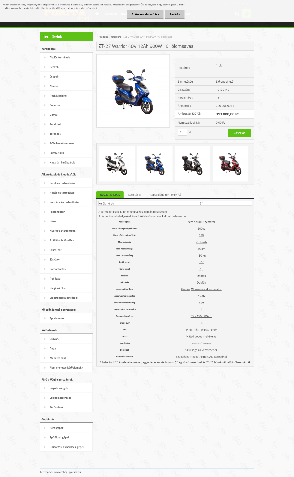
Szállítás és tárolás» (62, 240)
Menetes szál (58, 358)
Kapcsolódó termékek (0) (165, 194)
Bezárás (175, 14)
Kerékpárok (116, 37)
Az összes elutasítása (145, 14)
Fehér (213, 329)
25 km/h (201, 242)
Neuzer (54, 86)
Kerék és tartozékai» (62, 183)
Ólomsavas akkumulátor (206, 289)
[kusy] (182, 132)
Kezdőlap (103, 37)
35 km (201, 248)
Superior (55, 105)
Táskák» (55, 259)
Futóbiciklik (57, 153)
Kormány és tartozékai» (64, 202)
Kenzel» (54, 67)
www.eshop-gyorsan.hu (67, 472)
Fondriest (55, 124)
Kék (196, 329)
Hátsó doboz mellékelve (201, 336)
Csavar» (54, 339)
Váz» (53, 221)
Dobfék (201, 275)
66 (201, 323)
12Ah (201, 296)
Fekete (204, 329)
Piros (189, 329)
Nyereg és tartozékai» (63, 231)
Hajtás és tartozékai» (63, 192)
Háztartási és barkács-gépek (67, 447)
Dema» (54, 115)
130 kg (201, 255)
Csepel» (54, 76)
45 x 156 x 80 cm (201, 316)
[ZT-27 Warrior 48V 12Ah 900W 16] (133, 56)
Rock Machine (58, 95)
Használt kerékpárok (62, 162)
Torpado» (55, 134)
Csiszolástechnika (60, 398)
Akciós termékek (60, 57)
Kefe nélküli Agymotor (201, 221)
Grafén (185, 289)
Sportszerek (57, 318)
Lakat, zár (56, 250)
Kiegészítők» (57, 288)
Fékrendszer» (58, 212)
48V (201, 235)
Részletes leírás (110, 194)
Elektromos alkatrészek (64, 298)
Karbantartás (58, 269)
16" (201, 262)
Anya (53, 348)
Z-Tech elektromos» (62, 143)
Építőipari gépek (59, 437)
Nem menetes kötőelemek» (66, 367)
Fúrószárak (56, 407)
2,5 (201, 269)
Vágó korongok (59, 388)
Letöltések (134, 194)
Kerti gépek (57, 428)
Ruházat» (56, 278)
